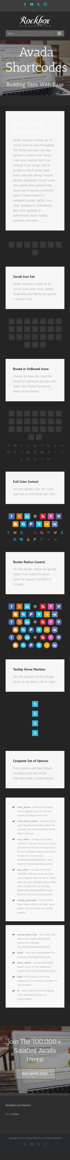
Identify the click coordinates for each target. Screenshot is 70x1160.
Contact (15, 1114)
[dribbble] (35, 245)
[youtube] (19, 321)
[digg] (43, 329)
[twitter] (19, 245)
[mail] (43, 345)
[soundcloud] (27, 345)
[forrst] (43, 337)
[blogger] (35, 252)
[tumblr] (59, 245)
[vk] (35, 345)
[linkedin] (27, 245)
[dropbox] (59, 337)
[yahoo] (27, 337)
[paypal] (51, 337)
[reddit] (35, 337)
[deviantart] (19, 337)
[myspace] (12, 337)
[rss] (43, 245)
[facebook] (12, 245)
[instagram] (35, 321)
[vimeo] (27, 329)
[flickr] (19, 329)
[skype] (59, 329)
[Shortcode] (35, 68)
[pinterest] (51, 245)
